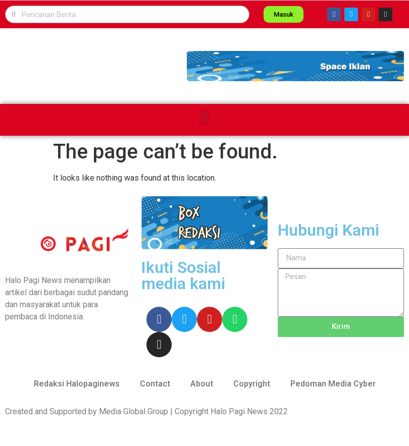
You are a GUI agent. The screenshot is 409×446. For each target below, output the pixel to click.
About (201, 383)
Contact (155, 383)
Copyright (251, 383)
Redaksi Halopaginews (77, 383)
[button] (295, 66)
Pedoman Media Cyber (333, 383)
